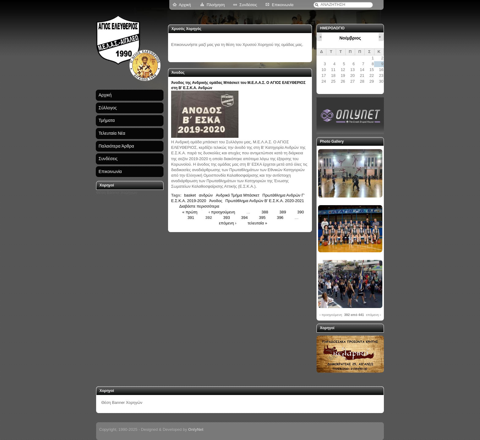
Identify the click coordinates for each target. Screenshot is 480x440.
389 (282, 211)
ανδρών (206, 195)
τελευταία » (257, 223)
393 (226, 217)
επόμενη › (227, 223)
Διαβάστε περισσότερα (199, 206)
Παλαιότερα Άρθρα (116, 146)
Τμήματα (107, 120)
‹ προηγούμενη (221, 211)
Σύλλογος (108, 107)
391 (191, 217)
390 (300, 211)
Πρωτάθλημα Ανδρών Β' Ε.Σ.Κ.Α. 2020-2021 (264, 200)
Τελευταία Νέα (112, 133)
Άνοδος (215, 200)
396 (280, 217)
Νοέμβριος (350, 38)
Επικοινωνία (283, 4)
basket (190, 195)
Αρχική (185, 4)
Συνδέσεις (248, 4)
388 (264, 211)
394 (244, 217)
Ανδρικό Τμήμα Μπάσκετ (237, 195)
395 (262, 217)
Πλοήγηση (216, 4)
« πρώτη (189, 211)
